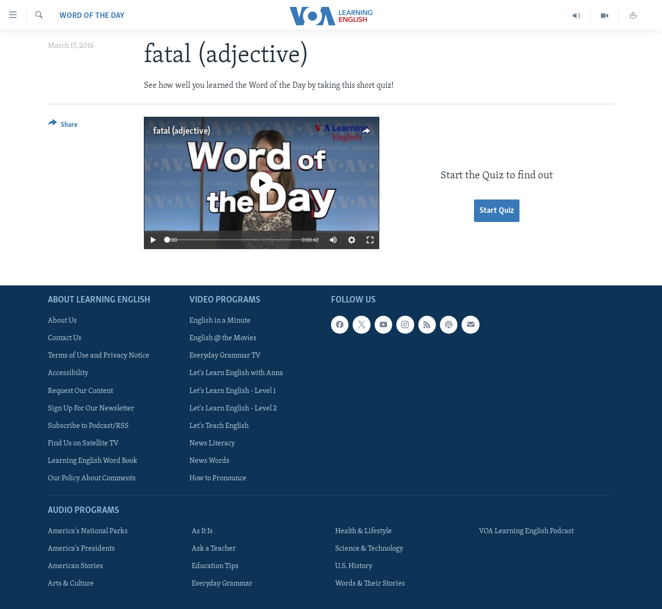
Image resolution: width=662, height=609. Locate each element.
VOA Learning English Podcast (526, 531)
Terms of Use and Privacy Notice (98, 355)
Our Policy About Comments (92, 478)
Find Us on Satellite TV (83, 443)
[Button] (62, 126)
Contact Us (64, 338)
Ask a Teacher (214, 548)
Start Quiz (496, 210)
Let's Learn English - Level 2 (233, 408)
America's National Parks (88, 531)
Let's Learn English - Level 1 (232, 390)
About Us (62, 320)
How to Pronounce (217, 478)
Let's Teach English (219, 425)
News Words (209, 461)
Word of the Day (92, 15)
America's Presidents (81, 548)
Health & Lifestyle (363, 531)
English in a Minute (220, 320)
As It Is (202, 531)
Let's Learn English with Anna (236, 373)
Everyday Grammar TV (225, 355)
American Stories (75, 566)
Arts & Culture (71, 583)
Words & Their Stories (370, 583)
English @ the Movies (223, 338)
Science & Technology (369, 548)
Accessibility (68, 373)
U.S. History (353, 566)
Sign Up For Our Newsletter (91, 408)
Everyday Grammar (222, 583)
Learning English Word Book (92, 461)
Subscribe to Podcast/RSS (88, 425)
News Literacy (212, 443)
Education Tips (215, 566)
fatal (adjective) (181, 131)
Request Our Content (80, 390)
